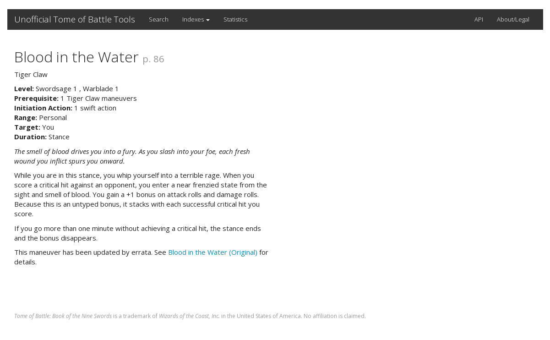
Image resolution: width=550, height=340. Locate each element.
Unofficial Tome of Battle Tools (74, 19)
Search (159, 19)
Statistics (235, 19)
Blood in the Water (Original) (212, 252)
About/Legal (513, 19)
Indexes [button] (196, 19)
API (478, 19)
